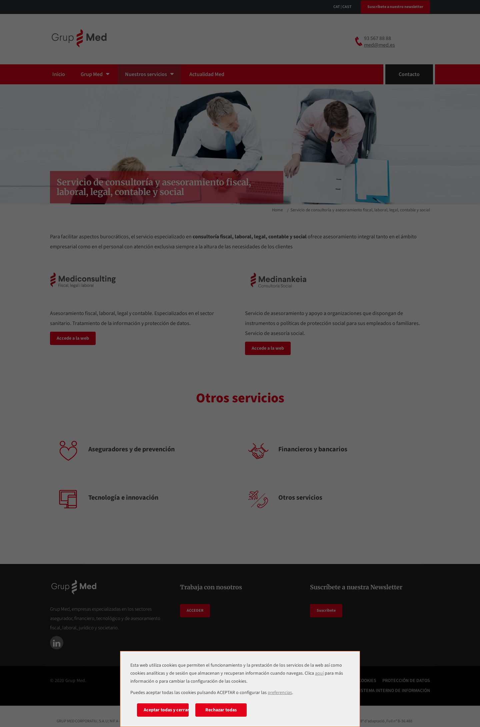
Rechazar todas (221, 710)
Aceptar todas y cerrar (166, 710)
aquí (319, 673)
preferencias (280, 692)
